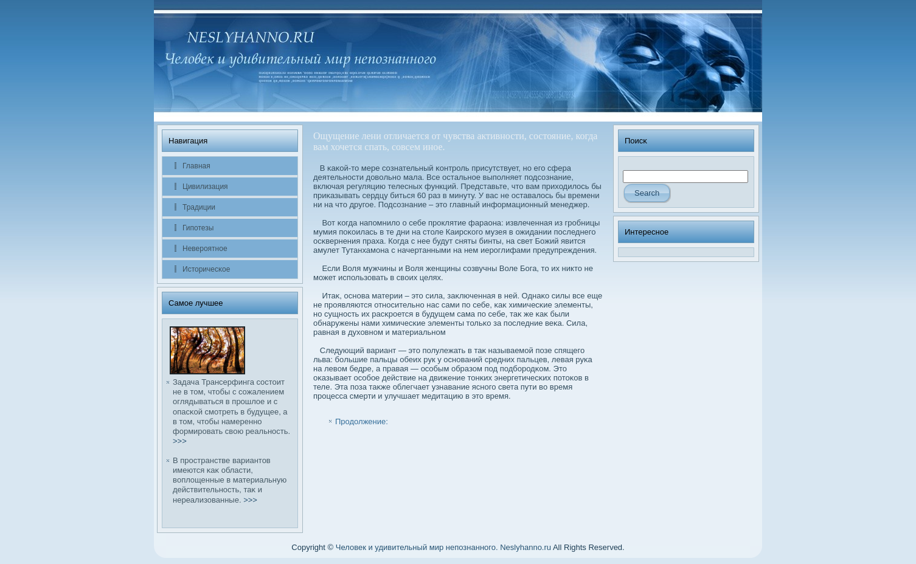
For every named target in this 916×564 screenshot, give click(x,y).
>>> (180, 440)
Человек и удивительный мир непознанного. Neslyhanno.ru (443, 547)
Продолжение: (361, 421)
